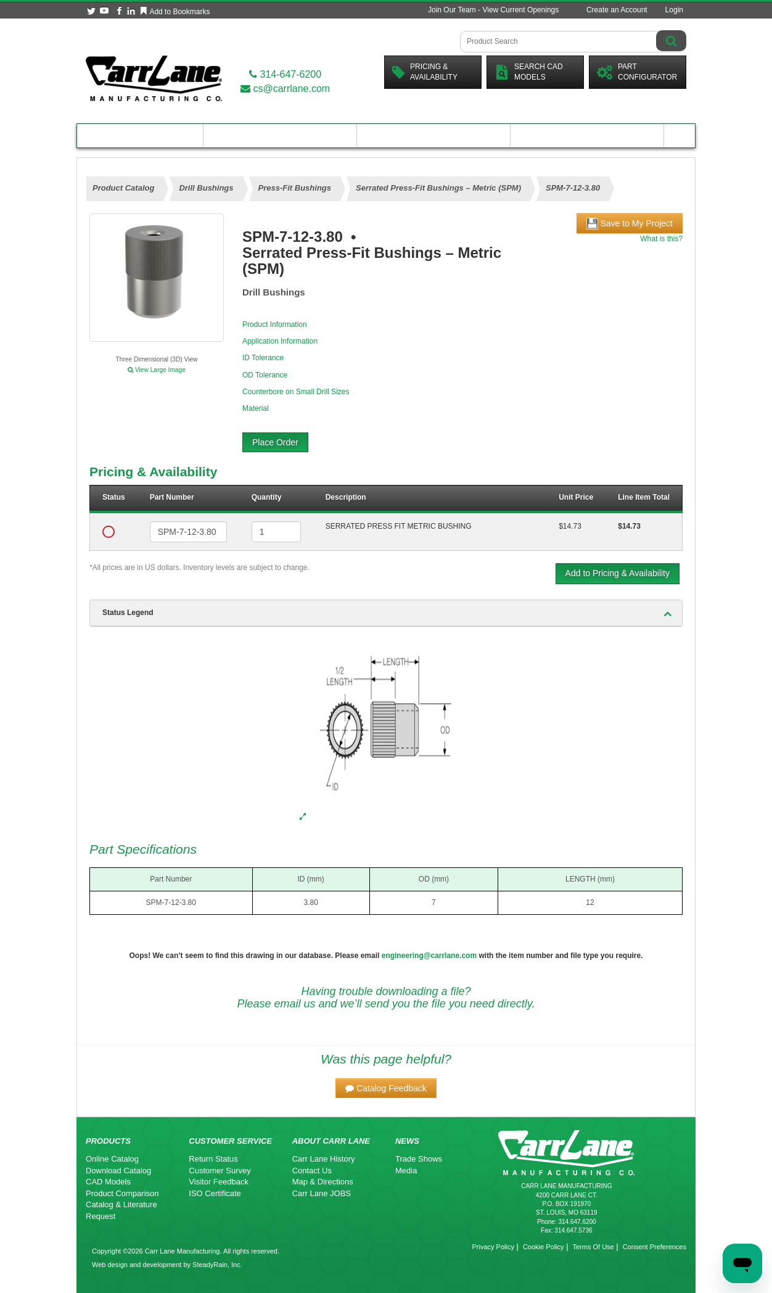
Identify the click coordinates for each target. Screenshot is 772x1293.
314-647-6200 (285, 74)
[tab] (386, 613)
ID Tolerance (263, 357)
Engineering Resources (280, 135)
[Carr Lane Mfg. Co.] (154, 78)
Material (255, 408)
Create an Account (616, 10)
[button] (386, 1088)
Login (674, 10)
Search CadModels (529, 71)
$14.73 (570, 526)
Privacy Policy (493, 1246)
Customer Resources (433, 135)
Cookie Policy (543, 1246)
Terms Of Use (593, 1246)
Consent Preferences (654, 1246)
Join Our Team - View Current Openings (493, 10)
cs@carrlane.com (285, 88)
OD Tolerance (264, 375)
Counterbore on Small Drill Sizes (295, 391)
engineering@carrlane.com (429, 955)
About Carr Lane (587, 135)
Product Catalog (140, 135)
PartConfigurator (637, 71)
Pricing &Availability (425, 71)
